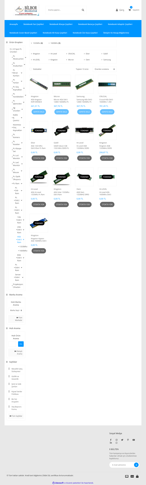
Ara (21, 344)
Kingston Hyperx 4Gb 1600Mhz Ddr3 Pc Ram (38, 239)
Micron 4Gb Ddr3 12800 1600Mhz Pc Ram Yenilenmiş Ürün (61, 101)
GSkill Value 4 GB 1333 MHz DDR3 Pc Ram (61, 147)
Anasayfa (14, 24)
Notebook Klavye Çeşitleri (60, 24)
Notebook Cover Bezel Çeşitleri (23, 32)
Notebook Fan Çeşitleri (33, 24)
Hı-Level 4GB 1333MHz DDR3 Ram (83, 147)
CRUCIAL (103, 96)
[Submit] (136, 465)
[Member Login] (121, 10)
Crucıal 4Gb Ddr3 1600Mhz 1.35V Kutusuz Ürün (106, 101)
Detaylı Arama (18, 352)
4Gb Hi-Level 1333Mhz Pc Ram (38, 193)
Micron (57, 96)
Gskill (56, 142)
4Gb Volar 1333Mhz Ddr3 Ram (61, 193)
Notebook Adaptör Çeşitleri (120, 24)
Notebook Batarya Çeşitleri (90, 24)
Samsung (81, 96)
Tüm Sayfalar (16, 416)
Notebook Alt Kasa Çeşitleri (55, 32)
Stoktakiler (37, 69)
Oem (79, 189)
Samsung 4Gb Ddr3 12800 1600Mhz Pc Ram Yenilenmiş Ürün (84, 101)
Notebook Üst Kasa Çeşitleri (85, 32)
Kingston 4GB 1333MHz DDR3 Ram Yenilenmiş (105, 147)
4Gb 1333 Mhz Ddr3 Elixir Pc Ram (38, 147)
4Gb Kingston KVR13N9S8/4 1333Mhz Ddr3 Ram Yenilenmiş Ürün (37, 101)
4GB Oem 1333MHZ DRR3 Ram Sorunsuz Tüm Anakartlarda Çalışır (84, 193)
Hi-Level (80, 142)
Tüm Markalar (18, 318)
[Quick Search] (12, 344)
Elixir (33, 142)
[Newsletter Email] (124, 465)
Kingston (34, 96)
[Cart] (133, 10)
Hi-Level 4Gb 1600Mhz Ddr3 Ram (105, 193)
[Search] (61, 10)
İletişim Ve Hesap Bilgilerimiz (116, 32)
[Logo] (22, 10)
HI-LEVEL (103, 189)
